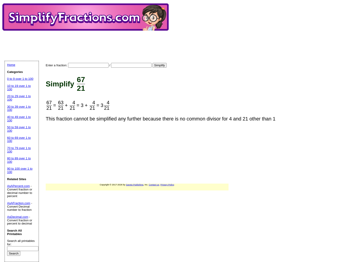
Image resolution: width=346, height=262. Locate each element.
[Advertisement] (88, 42)
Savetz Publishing (134, 184)
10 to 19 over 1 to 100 (19, 87)
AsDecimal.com (17, 217)
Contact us (154, 184)
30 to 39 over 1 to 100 (19, 108)
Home (11, 65)
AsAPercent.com (18, 186)
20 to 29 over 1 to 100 (19, 97)
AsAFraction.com (18, 203)
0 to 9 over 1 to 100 (20, 78)
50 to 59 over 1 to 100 (19, 129)
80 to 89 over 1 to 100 (19, 160)
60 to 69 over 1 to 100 (19, 139)
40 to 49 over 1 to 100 (19, 118)
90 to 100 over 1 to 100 (19, 170)
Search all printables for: (21, 242)
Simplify (159, 65)
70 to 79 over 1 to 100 (19, 149)
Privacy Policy (167, 184)
